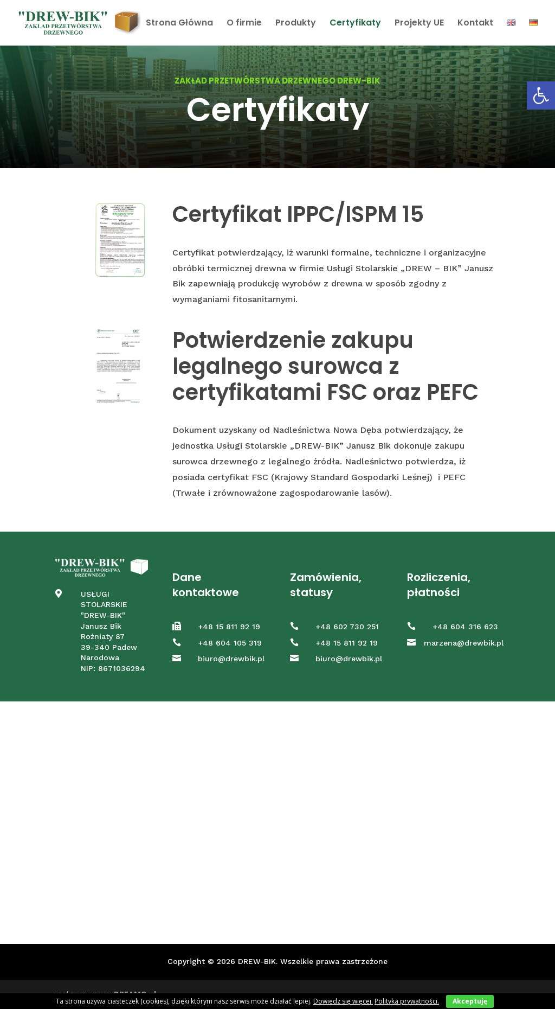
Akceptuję (470, 1001)
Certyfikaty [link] (355, 24)
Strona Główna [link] (179, 24)
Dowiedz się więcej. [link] (343, 1001)
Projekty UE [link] (419, 24)
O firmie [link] (244, 24)
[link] (541, 95)
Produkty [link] (295, 24)
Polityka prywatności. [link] (407, 1001)
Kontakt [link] (475, 24)
